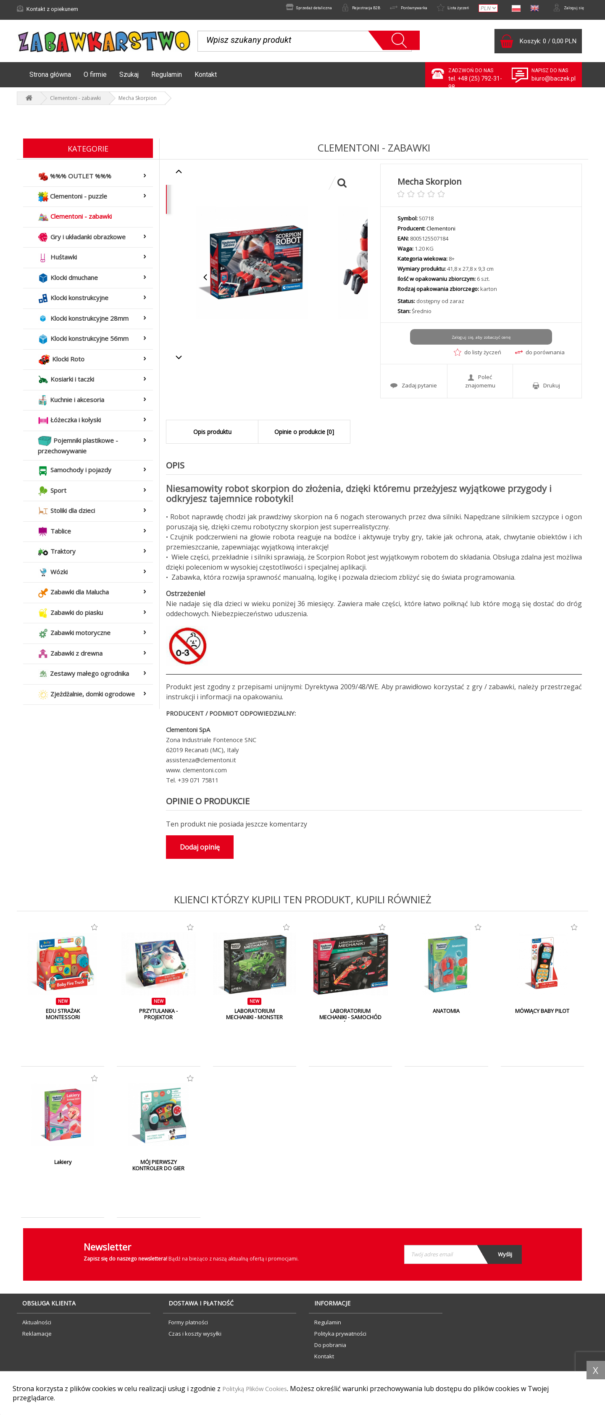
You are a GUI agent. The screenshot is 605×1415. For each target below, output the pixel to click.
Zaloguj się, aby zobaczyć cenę (481, 341)
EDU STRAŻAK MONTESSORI (62, 1018)
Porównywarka (389, 9)
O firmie (95, 79)
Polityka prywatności (340, 1338)
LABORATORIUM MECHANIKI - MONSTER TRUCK (254, 1022)
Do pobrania (330, 1349)
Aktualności (36, 1326)
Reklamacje (37, 1338)
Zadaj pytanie (413, 388)
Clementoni (440, 232)
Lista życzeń (442, 9)
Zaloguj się (565, 9)
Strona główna (50, 79)
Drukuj (546, 388)
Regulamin (166, 79)
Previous (205, 281)
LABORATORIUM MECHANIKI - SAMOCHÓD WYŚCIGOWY (350, 1022)
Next (359, 281)
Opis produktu (212, 436)
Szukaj (129, 79)
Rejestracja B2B (333, 9)
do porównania (540, 356)
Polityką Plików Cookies (259, 1388)
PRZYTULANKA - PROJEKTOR (158, 1018)
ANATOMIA (446, 1015)
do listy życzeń (477, 356)
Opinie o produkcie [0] (304, 436)
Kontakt (206, 79)
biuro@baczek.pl (553, 82)
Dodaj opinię (200, 851)
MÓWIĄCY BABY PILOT (542, 1015)
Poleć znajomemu (480, 384)
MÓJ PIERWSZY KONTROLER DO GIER (158, 1170)
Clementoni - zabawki (75, 102)
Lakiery (62, 1166)
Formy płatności (188, 1326)
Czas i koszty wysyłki (194, 1338)
